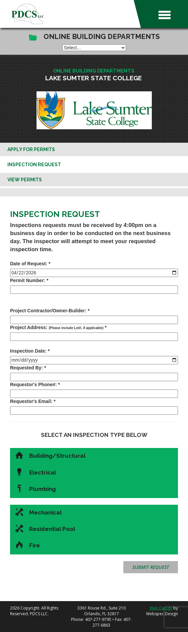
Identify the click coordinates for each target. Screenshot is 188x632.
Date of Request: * (30, 263)
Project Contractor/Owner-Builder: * (49, 310)
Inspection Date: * (30, 351)
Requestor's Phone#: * (35, 384)
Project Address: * (58, 327)
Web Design (160, 608)
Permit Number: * (29, 280)
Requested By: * (28, 367)
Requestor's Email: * (33, 401)
